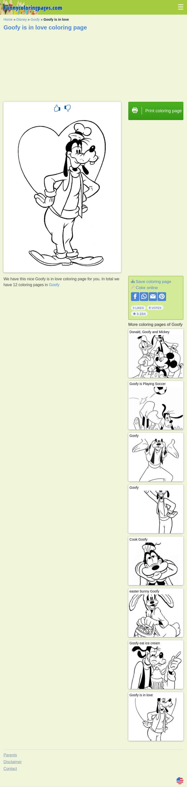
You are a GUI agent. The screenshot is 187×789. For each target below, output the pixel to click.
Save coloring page (153, 281)
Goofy (35, 19)
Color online (147, 287)
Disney (21, 19)
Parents (10, 755)
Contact (10, 769)
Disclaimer (12, 762)
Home (7, 19)
